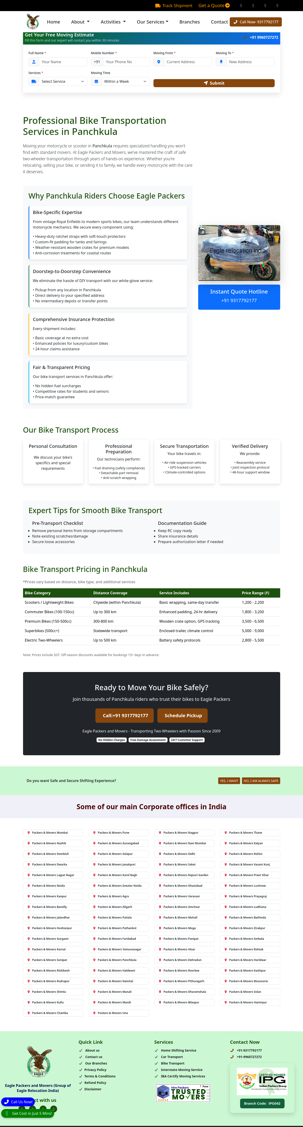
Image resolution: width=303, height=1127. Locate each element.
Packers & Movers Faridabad (114, 939)
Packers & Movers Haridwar (245, 961)
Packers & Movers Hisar (176, 950)
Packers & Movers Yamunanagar (117, 950)
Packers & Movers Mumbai (47, 833)
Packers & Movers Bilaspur (178, 1003)
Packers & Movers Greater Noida (117, 886)
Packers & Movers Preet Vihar (246, 876)
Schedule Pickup (183, 716)
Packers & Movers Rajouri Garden (183, 876)
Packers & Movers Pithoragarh (181, 982)
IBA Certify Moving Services (179, 1077)
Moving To (225, 53)
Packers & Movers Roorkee (179, 971)
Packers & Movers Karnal (46, 950)
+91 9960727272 (260, 37)
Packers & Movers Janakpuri (114, 865)
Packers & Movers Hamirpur (245, 1003)
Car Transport (168, 1057)
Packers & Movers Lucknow (245, 886)
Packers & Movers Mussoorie (246, 982)
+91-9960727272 (246, 1057)
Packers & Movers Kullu (45, 1003)
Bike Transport (169, 1064)
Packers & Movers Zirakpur (244, 929)
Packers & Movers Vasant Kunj (247, 865)
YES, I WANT (229, 781)
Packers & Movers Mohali (177, 918)
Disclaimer (90, 1090)
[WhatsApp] (27, 1113)
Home (53, 22)
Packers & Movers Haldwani (114, 971)
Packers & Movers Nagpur (178, 833)
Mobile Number (104, 53)
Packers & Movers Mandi (112, 1003)
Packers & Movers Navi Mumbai (182, 844)
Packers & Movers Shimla (46, 992)
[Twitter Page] (265, 5)
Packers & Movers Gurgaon (48, 939)
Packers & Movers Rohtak (244, 950)
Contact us (91, 1057)
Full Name (37, 53)
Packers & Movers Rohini (243, 854)
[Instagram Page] (253, 5)
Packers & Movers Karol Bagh (115, 876)
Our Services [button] (151, 22)
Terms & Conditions (97, 1077)
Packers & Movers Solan (242, 992)
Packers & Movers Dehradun (180, 961)
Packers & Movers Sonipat (47, 961)
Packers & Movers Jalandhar (48, 918)
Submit (214, 83)
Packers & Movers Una (110, 1014)
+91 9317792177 (239, 301)
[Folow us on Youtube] (53, 1109)
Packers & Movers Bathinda (245, 918)
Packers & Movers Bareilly (47, 908)
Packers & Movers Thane (243, 833)
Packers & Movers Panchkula (115, 961)
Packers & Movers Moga (177, 929)
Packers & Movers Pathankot (115, 929)
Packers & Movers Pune (111, 833)
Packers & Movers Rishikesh (48, 971)
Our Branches (93, 1064)
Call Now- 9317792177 (255, 21)
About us (89, 1051)
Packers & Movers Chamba (47, 1014)
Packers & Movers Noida (46, 886)
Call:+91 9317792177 (125, 716)
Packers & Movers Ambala (244, 939)
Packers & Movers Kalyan (243, 844)
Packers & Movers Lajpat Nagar (50, 876)
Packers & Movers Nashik (46, 844)
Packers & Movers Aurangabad (116, 844)
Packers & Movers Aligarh (112, 908)
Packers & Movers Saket (177, 865)
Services (36, 73)
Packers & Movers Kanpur (47, 897)
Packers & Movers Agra (111, 897)
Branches (189, 22)
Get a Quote (214, 5)
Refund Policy (92, 1083)
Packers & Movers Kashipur (245, 971)
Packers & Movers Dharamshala (182, 992)
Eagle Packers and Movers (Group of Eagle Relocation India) (38, 1089)
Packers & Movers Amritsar (179, 908)
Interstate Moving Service (178, 1070)
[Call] (17, 1101)
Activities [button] (111, 22)
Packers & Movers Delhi (176, 854)
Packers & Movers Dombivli (48, 854)
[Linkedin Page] (277, 5)
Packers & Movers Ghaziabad (180, 886)
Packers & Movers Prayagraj (245, 897)
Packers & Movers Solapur (113, 854)
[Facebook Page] (241, 5)
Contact (219, 22)
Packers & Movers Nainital (113, 982)
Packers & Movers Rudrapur (48, 982)
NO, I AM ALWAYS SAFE (261, 781)
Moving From (164, 53)
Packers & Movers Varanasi (179, 897)
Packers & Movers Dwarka (47, 865)
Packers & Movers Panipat (178, 939)
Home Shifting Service (175, 1051)
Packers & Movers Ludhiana (245, 908)
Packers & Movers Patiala (112, 918)
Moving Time (100, 73)
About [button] (78, 22)
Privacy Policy (92, 1070)
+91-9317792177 (246, 1051)
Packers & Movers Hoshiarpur (49, 929)
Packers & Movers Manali (112, 992)
